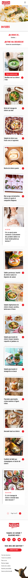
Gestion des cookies (5, 566)
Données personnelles (6, 568)
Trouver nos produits (6, 558)
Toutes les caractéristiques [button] (13, 44)
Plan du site (4, 560)
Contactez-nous (14, 550)
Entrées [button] (13, 37)
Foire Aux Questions (5, 555)
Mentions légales (5, 563)
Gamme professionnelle (6, 571)
